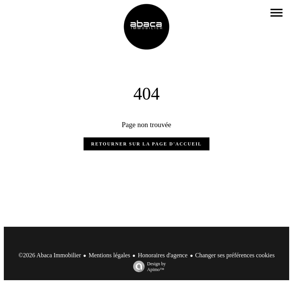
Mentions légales (109, 255)
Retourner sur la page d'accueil (146, 144)
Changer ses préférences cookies (235, 255)
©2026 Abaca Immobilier (49, 255)
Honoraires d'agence (162, 255)
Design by (147, 267)
